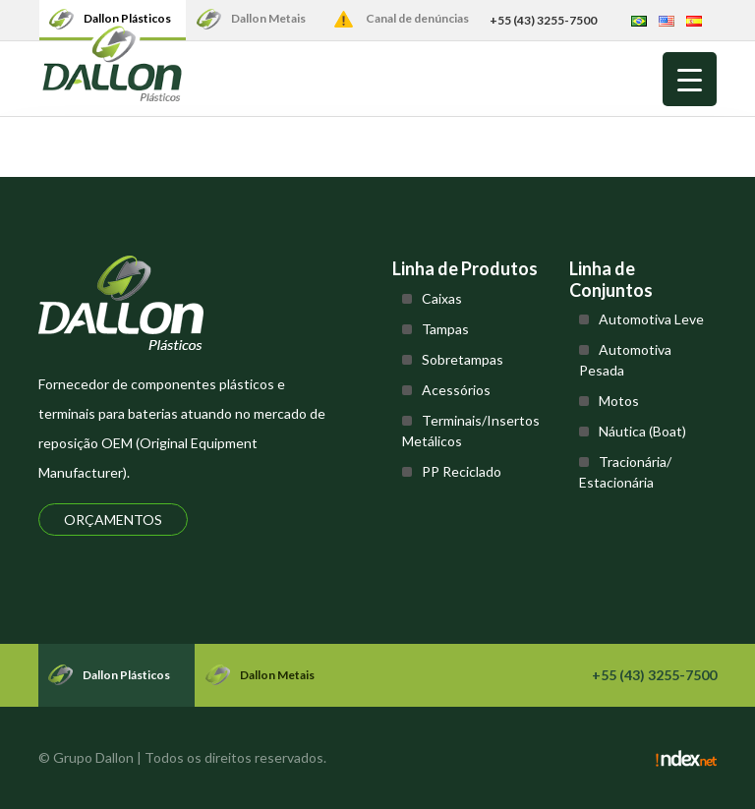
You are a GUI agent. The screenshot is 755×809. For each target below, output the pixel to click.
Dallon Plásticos (127, 18)
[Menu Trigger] (690, 79)
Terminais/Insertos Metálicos (471, 430)
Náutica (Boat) (642, 431)
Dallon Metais (268, 18)
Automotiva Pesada (625, 359)
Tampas (445, 328)
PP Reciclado (461, 471)
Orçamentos (113, 519)
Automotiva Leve (651, 319)
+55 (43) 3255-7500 (543, 20)
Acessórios (456, 389)
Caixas (442, 298)
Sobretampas (462, 359)
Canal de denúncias (417, 18)
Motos (619, 400)
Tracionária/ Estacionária (625, 472)
